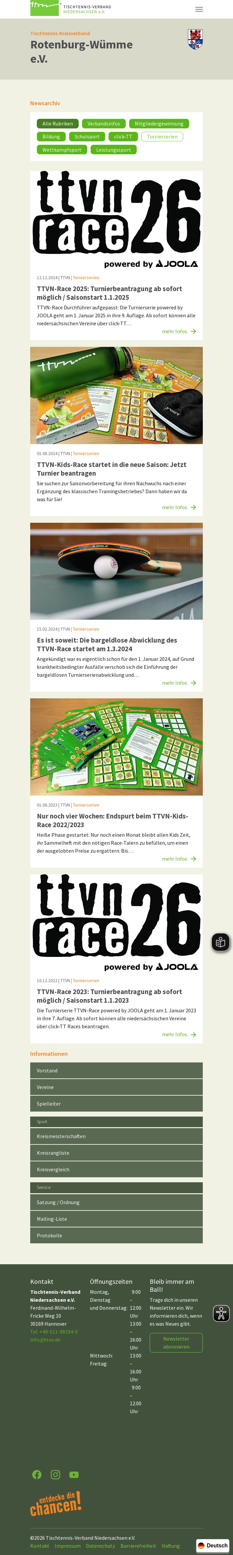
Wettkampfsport (62, 149)
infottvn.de (45, 1339)
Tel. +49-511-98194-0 (54, 1331)
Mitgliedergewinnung (159, 123)
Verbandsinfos (104, 123)
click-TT (123, 136)
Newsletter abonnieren (176, 1342)
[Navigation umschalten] (199, 9)
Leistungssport (113, 149)
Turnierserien (162, 136)
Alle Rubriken (57, 123)
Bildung (51, 136)
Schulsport (87, 136)
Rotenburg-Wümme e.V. (81, 51)
